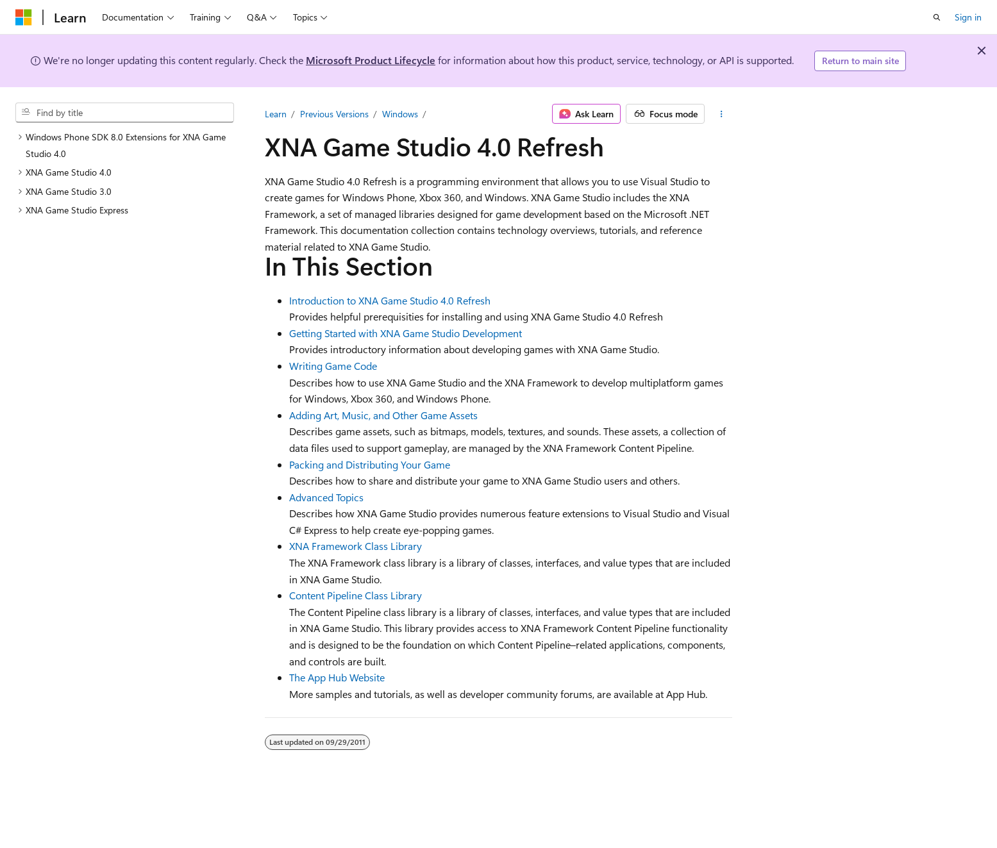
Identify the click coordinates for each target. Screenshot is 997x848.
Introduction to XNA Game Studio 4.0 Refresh (389, 300)
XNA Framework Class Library (355, 546)
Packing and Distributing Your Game (369, 464)
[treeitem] (124, 145)
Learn (276, 114)
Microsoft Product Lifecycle (370, 60)
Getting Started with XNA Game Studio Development (405, 333)
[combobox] (124, 113)
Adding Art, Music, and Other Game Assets (383, 415)
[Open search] (937, 17)
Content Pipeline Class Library (355, 595)
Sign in (968, 17)
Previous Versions (334, 114)
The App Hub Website (337, 677)
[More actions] (721, 114)
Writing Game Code (333, 365)
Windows (400, 114)
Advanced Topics (326, 497)
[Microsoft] (23, 17)
